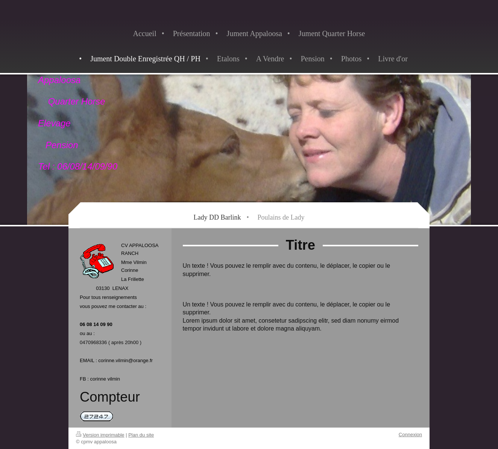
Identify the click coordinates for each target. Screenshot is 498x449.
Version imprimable (100, 435)
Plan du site (141, 435)
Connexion (410, 434)
